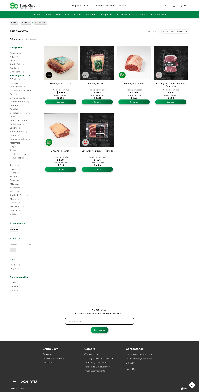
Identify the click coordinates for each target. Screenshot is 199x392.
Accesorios (141, 14)
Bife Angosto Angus (60, 151)
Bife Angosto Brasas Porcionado (97, 151)
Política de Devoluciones (97, 366)
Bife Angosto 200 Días (61, 83)
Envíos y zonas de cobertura (98, 358)
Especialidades (124, 14)
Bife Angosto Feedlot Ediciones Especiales (170, 85)
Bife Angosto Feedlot (134, 83)
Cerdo (48, 14)
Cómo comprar (92, 354)
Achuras (78, 14)
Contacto (122, 5)
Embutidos (91, 14)
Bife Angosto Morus (97, 83)
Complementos (159, 14)
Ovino (58, 14)
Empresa (76, 5)
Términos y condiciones (96, 362)
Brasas (87, 5)
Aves (67, 14)
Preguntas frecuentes (95, 371)
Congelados (107, 14)
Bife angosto (31, 39)
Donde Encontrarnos (104, 5)
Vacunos (36, 14)
